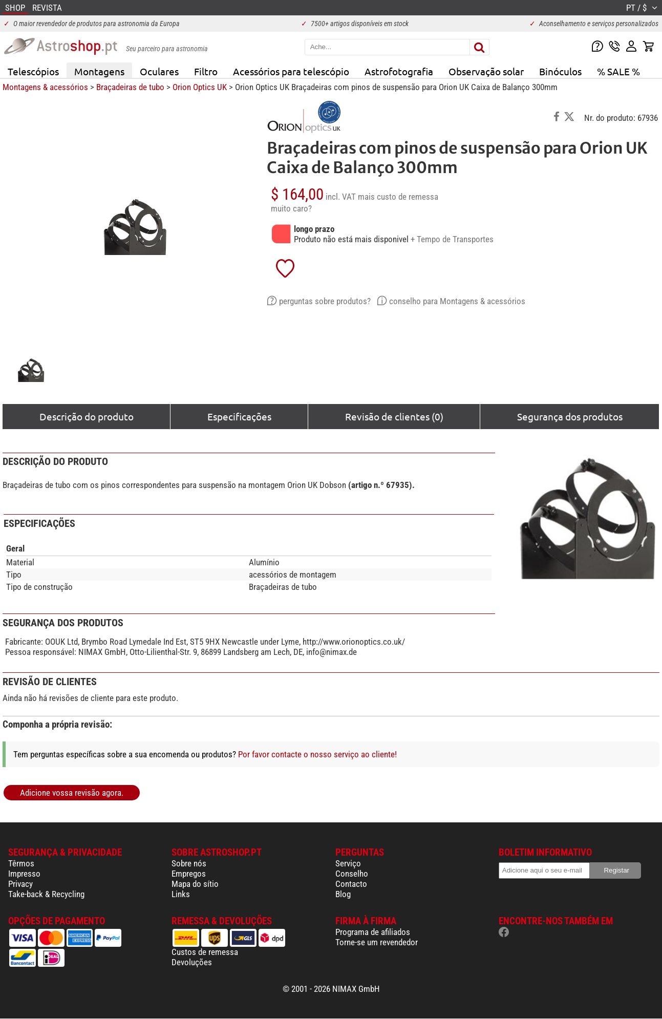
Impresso (24, 873)
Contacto (351, 884)
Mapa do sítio (195, 884)
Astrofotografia (399, 71)
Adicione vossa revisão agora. (71, 793)
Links (181, 894)
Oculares (159, 71)
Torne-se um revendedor (376, 942)
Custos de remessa (205, 952)
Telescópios (33, 71)
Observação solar (486, 71)
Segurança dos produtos (570, 416)
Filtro (206, 71)
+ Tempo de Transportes (452, 239)
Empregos (189, 873)
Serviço (348, 863)
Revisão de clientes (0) (394, 416)
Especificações (239, 416)
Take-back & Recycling (46, 894)
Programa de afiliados (372, 932)
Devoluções (192, 962)
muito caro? (291, 208)
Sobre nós (189, 863)
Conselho (351, 873)
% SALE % (618, 71)
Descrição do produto (86, 416)
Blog (343, 894)
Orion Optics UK (200, 87)
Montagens (99, 71)
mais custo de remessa (398, 197)
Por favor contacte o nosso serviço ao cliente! (317, 754)
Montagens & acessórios (45, 87)
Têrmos (21, 863)
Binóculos (560, 71)
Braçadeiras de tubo (130, 87)
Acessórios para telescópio (291, 71)
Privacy (20, 884)
